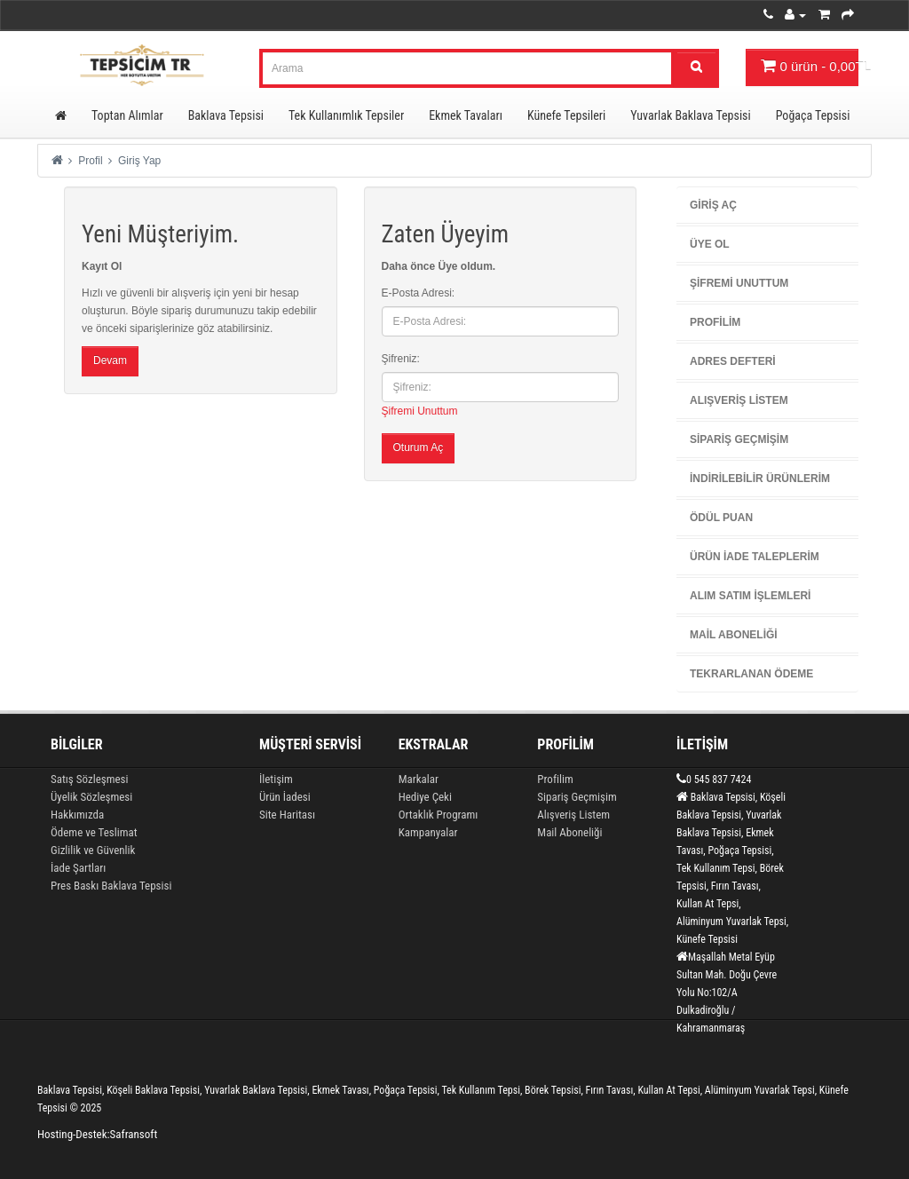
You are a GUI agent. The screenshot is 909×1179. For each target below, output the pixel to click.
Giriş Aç (713, 205)
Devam (110, 360)
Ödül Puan (721, 517)
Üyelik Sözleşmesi (91, 796)
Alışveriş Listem (739, 400)
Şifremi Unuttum (420, 411)
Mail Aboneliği (734, 635)
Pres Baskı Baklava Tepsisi (111, 885)
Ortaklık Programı (438, 814)
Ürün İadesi (285, 796)
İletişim (276, 779)
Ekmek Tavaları (465, 115)
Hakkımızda (77, 814)
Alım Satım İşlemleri (750, 596)
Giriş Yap (139, 160)
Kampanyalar (428, 832)
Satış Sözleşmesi (89, 779)
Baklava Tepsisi (226, 115)
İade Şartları (78, 867)
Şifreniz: (401, 358)
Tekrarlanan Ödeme (751, 674)
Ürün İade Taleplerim (754, 556)
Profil (90, 160)
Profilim (715, 322)
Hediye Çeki (425, 796)
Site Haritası (287, 814)
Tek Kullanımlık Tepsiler (346, 115)
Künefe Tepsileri (566, 115)
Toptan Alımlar (127, 115)
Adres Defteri (733, 361)
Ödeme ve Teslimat (94, 832)
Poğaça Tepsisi (813, 115)
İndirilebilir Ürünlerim (760, 478)
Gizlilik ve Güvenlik (93, 850)
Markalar (419, 779)
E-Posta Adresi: (418, 293)
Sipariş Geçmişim (739, 439)
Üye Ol (710, 244)
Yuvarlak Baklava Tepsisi (690, 115)
